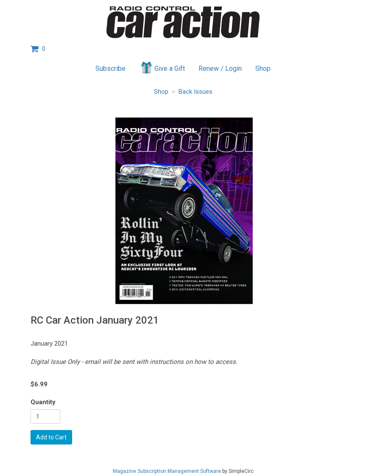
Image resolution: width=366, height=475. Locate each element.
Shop (263, 68)
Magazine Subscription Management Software (167, 471)
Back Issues (195, 91)
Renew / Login (220, 68)
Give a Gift (162, 67)
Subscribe (110, 68)
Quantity (43, 402)
